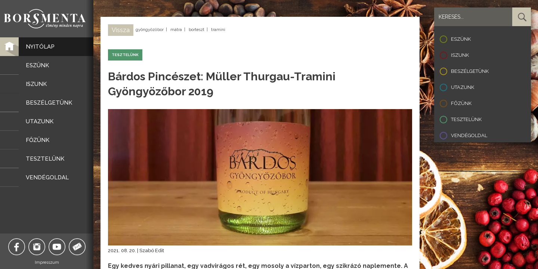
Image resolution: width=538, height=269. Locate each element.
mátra (176, 29)
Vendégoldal (469, 135)
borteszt (196, 29)
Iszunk (460, 55)
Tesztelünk (466, 119)
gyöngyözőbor (150, 29)
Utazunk (462, 87)
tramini (218, 29)
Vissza (121, 30)
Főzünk (461, 103)
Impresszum (47, 262)
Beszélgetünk (470, 71)
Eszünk (461, 39)
